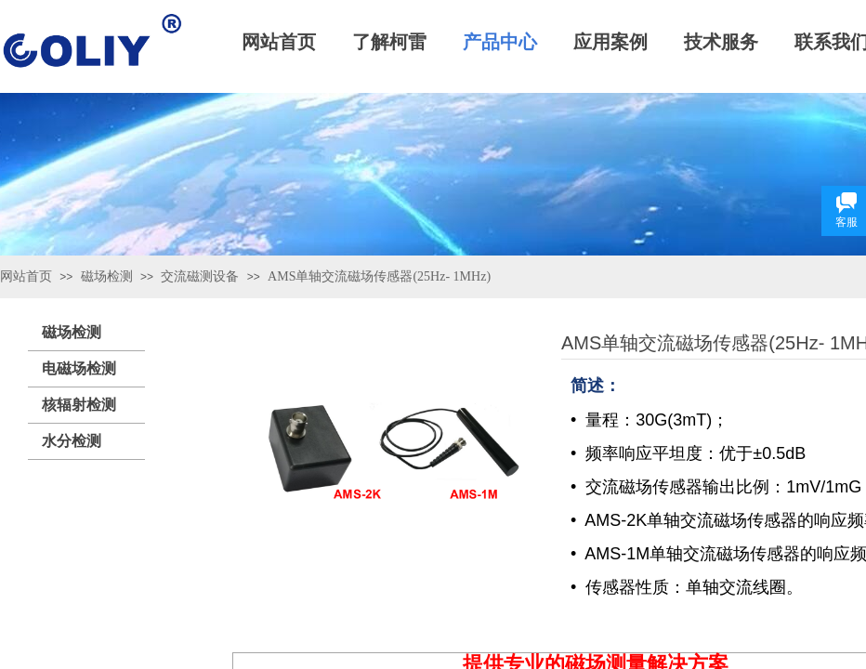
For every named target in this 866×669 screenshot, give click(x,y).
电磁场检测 (79, 368)
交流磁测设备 (200, 276)
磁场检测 (107, 276)
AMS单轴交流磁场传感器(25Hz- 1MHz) (379, 276)
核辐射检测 (79, 405)
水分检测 (71, 441)
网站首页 (26, 276)
